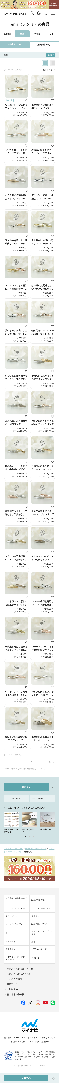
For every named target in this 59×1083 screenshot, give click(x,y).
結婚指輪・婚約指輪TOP (35, 848)
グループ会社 (33, 1041)
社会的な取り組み (47, 1037)
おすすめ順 (49, 69)
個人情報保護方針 (17, 1041)
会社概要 (8, 1037)
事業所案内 (32, 1037)
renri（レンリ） (15, 852)
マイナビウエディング (13, 848)
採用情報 (45, 1041)
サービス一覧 (19, 1037)
